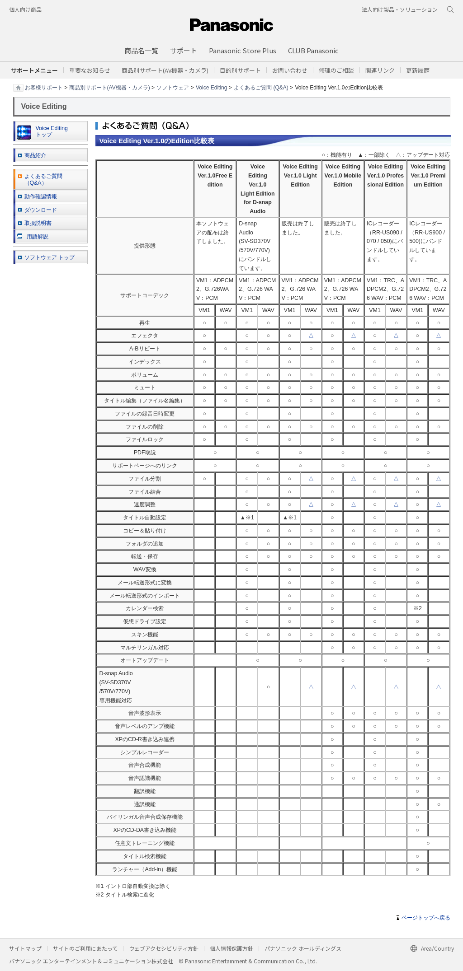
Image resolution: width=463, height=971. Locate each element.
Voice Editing (211, 87)
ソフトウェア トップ (49, 257)
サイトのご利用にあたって (85, 948)
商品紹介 (35, 155)
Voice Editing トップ (42, 132)
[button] (240, 70)
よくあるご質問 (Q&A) (261, 87)
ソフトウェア (172, 87)
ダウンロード (40, 210)
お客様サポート (44, 87)
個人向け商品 (25, 9)
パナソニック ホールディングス (303, 948)
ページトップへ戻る (426, 918)
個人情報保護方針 (231, 948)
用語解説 (32, 236)
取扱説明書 (38, 223)
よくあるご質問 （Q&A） (43, 179)
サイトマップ (25, 948)
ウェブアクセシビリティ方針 (163, 948)
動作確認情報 (40, 196)
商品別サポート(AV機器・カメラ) (109, 87)
